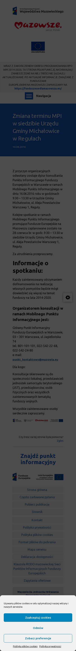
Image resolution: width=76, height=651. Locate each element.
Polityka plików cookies (25, 646)
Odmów (38, 628)
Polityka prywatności (50, 646)
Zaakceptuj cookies (38, 617)
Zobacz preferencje (38, 638)
